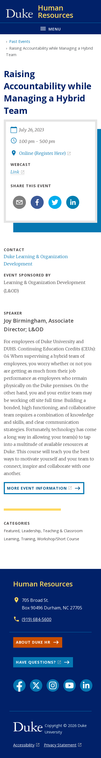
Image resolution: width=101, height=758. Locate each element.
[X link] (36, 685)
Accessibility (23, 744)
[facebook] (37, 202)
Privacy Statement (60, 744)
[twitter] (55, 202)
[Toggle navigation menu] (50, 28)
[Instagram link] (53, 685)
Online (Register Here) (42, 153)
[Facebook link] (19, 685)
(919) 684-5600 (36, 619)
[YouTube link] (69, 685)
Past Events (19, 41)
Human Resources (43, 584)
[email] (19, 202)
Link (15, 172)
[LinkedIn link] (86, 685)
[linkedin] (72, 202)
